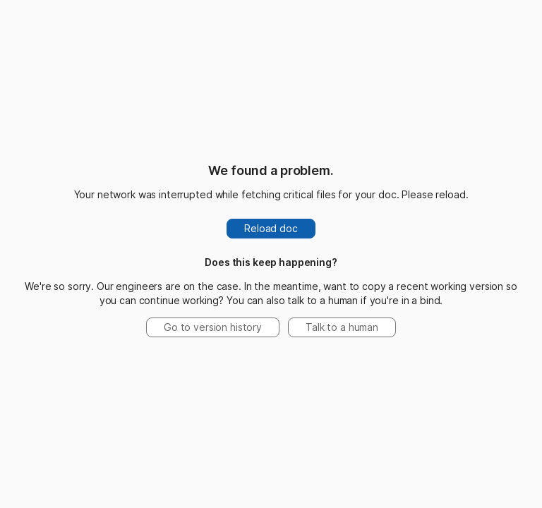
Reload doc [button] (271, 228)
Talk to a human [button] (342, 327)
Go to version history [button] (213, 327)
